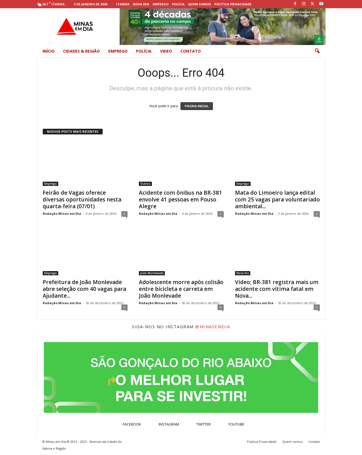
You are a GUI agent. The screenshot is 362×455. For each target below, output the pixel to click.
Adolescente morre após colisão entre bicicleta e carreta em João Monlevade (181, 288)
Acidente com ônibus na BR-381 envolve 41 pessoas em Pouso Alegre (180, 199)
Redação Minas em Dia (62, 213)
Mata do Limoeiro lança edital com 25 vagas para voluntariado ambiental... (277, 199)
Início (48, 51)
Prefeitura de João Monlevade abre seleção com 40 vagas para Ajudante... (84, 288)
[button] (317, 51)
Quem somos (199, 4)
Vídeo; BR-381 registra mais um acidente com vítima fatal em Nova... (276, 288)
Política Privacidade (232, 4)
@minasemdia (212, 326)
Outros (145, 184)
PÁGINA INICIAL (197, 106)
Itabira (123, 4)
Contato (190, 51)
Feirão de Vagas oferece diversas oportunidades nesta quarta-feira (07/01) (82, 199)
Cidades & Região (81, 51)
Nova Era (141, 4)
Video (166, 51)
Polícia (178, 4)
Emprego (161, 4)
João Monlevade (151, 273)
